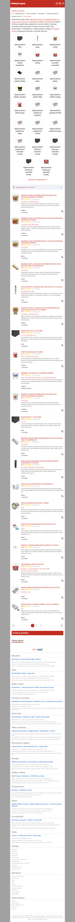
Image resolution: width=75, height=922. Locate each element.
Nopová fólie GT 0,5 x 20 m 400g (31, 330)
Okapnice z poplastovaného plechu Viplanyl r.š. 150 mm (39, 545)
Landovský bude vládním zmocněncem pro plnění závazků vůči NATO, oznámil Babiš (33, 666)
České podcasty (15, 903)
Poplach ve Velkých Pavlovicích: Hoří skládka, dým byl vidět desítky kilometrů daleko (33, 690)
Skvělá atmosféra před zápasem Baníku (21, 838)
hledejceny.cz (15, 849)
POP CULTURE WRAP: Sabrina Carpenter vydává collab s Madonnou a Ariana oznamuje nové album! (37, 793)
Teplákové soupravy (17, 888)
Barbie (13, 880)
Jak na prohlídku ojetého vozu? (19, 859)
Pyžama (14, 884)
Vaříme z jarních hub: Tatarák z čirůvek (21, 706)
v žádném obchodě (26, 388)
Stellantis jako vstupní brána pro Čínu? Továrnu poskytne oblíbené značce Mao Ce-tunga (34, 721)
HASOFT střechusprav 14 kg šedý (32, 352)
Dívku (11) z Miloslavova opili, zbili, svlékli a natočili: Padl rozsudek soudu (30, 664)
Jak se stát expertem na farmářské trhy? (21, 796)
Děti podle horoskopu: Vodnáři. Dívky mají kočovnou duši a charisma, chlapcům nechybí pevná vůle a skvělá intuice (37, 708)
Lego (13, 882)
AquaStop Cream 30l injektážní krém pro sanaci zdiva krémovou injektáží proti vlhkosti (39, 395)
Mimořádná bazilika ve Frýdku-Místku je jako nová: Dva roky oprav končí (30, 782)
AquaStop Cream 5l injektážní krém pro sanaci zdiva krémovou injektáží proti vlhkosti (42, 219)
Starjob (13, 901)
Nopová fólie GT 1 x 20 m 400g (31, 417)
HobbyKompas (15, 861)
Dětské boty (15, 890)
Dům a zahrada (31, 13)
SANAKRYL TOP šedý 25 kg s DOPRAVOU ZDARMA (37, 373)
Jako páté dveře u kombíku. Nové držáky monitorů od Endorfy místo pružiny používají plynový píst (37, 737)
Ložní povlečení (16, 892)
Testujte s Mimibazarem (17, 876)
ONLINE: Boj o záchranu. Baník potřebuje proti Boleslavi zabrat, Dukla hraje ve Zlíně (33, 680)
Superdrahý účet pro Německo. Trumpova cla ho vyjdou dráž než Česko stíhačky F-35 (33, 751)
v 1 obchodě (24, 212)
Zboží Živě (14, 851)
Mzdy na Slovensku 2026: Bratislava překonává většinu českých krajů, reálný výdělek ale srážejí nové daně (37, 753)
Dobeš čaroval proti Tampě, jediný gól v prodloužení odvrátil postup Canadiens (32, 842)
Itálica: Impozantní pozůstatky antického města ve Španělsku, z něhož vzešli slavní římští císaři (35, 780)
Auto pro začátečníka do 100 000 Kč (20, 863)
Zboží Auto (14, 865)
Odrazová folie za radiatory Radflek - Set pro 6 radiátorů (40, 604)
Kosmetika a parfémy (17, 886)
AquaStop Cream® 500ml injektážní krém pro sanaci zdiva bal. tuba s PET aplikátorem (42, 439)
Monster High (15, 878)
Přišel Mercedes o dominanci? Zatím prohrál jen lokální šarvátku (28, 719)
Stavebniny (41, 13)
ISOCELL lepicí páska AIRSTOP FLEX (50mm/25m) (37, 484)
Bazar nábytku (15, 894)
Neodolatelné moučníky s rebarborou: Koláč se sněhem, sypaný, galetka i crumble (32, 766)
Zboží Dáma (15, 855)
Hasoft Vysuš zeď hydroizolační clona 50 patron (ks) (38, 524)
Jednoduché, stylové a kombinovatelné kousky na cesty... (26, 704)
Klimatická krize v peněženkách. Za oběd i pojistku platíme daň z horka (29, 749)
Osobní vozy (15, 853)
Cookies (34, 919)
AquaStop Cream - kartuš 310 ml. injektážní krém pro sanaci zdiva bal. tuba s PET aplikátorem (41, 264)
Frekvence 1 (15, 907)
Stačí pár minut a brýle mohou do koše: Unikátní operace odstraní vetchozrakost (32, 808)
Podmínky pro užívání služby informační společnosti (32, 917)
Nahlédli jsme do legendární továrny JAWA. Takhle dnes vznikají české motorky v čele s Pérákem (36, 739)
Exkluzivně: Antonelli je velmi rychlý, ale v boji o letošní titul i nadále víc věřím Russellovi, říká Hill (36, 723)
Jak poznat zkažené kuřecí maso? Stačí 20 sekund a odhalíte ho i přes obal (30, 764)
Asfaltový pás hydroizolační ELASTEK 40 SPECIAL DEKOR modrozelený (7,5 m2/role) (39, 462)
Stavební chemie (16, 16)
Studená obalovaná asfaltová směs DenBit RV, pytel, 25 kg (40, 587)
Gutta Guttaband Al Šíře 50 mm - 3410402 (35, 503)
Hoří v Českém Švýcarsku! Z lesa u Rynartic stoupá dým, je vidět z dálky (29, 692)
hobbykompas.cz (20, 13)
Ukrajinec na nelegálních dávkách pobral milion (24, 694)
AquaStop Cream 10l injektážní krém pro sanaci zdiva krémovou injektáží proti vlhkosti (39, 196)
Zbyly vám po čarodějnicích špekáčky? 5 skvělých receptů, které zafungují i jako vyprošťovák (35, 768)
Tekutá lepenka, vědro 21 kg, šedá (32, 564)
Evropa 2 (14, 909)
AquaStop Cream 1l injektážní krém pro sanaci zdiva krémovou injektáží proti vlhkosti (42, 242)
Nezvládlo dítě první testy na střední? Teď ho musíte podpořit (27, 812)
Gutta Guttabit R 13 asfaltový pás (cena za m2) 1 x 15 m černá (41, 287)
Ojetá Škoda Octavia (17, 867)
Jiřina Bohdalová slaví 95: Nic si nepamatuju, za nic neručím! (27, 840)
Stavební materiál (52, 13)
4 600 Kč (50, 22)
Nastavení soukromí (42, 919)
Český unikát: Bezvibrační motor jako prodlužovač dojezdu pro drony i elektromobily (33, 823)
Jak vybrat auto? (16, 869)
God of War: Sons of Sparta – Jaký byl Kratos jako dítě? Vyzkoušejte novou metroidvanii (34, 828)
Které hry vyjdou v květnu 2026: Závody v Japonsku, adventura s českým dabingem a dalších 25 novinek (36, 825)
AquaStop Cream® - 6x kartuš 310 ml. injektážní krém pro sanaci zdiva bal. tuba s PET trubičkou (40, 308)
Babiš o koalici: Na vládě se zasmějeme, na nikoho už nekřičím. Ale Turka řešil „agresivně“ (34, 662)
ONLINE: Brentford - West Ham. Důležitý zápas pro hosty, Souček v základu (30, 678)
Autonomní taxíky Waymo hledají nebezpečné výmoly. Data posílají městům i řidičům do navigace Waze (36, 734)
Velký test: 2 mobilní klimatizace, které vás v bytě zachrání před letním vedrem (31, 811)
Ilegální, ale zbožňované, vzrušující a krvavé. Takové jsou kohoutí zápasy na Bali (32, 778)
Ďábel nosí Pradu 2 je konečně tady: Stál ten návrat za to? (26, 795)
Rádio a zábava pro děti (18, 905)
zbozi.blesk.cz (15, 857)
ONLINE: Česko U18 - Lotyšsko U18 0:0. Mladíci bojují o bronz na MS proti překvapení (33, 676)
